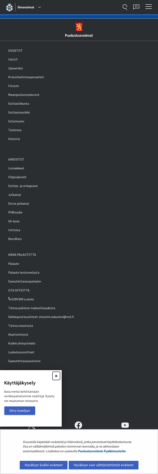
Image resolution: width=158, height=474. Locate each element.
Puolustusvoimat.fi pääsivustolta (101, 451)
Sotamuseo (16, 121)
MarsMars (15, 239)
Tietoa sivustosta (20, 326)
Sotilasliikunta (18, 103)
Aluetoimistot (18, 334)
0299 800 (15, 299)
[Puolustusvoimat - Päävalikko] (29, 7)
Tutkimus (15, 130)
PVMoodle (15, 212)
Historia (14, 139)
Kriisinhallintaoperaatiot (26, 77)
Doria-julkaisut (18, 203)
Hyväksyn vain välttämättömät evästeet (104, 465)
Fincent (13, 86)
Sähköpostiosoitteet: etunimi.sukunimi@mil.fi (41, 317)
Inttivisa (14, 230)
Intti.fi (12, 59)
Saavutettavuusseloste (24, 361)
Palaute (13, 264)
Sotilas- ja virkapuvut (23, 186)
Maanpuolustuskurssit (24, 95)
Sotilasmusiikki (19, 112)
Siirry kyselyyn (19, 411)
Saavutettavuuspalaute (24, 281)
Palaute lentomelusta (23, 272)
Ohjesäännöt (17, 177)
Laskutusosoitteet (21, 352)
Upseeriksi (15, 68)
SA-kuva (13, 221)
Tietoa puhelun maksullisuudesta (31, 308)
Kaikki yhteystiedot (22, 343)
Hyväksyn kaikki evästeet (44, 465)
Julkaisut (14, 195)
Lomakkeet (16, 168)
